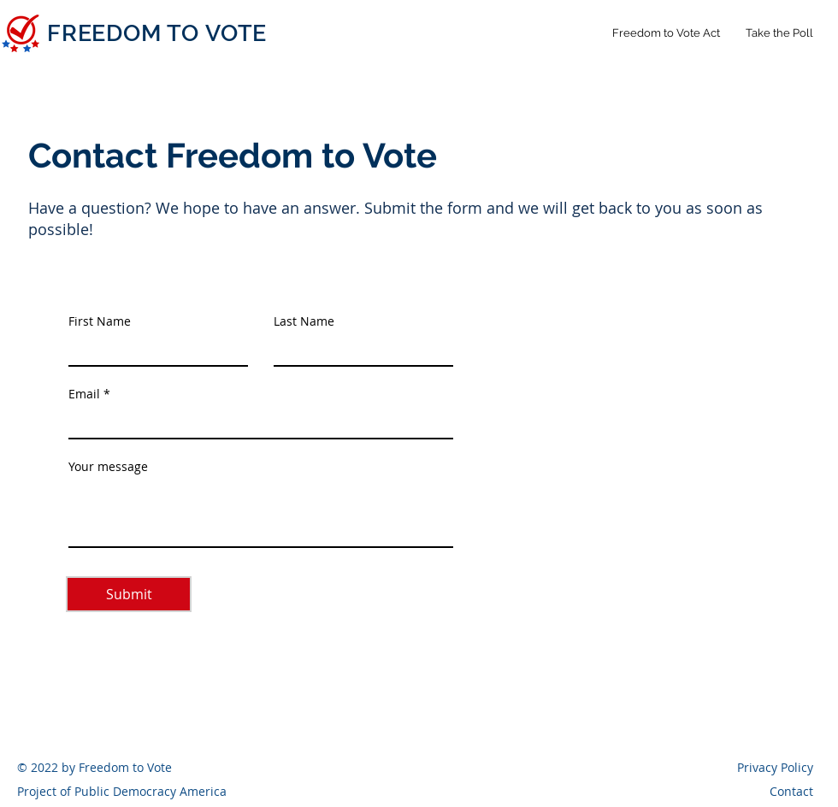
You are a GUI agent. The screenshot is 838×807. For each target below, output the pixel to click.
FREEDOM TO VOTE (157, 33)
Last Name (304, 321)
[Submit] (129, 594)
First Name (99, 321)
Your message (108, 467)
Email (84, 394)
